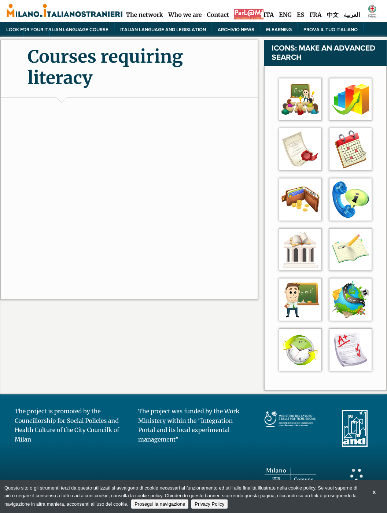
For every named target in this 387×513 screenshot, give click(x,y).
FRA (315, 15)
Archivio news (236, 29)
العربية (352, 15)
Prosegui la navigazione (159, 504)
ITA (268, 15)
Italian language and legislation (163, 29)
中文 (333, 15)
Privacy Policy (209, 504)
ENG (285, 15)
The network (144, 15)
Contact (218, 15)
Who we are (185, 15)
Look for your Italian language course (57, 29)
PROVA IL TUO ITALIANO (330, 29)
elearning (279, 29)
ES (300, 15)
